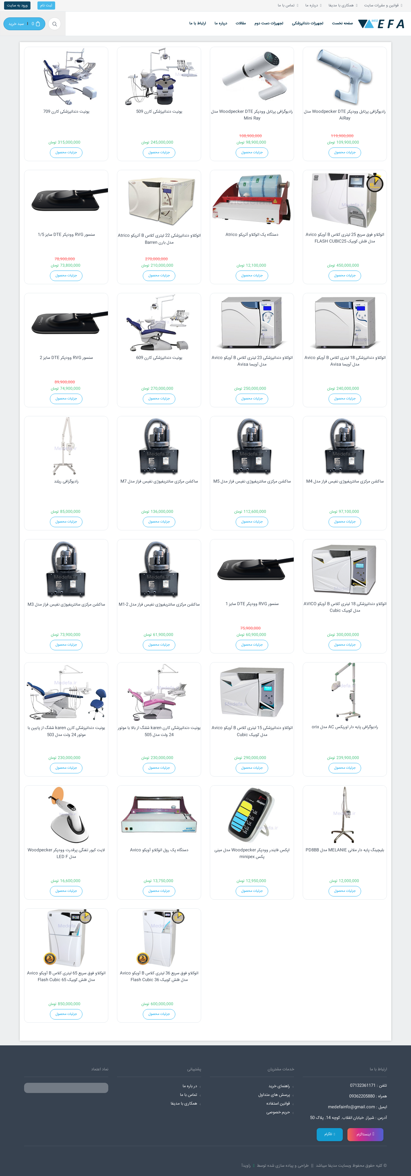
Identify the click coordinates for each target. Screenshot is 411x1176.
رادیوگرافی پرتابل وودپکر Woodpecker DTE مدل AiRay (345, 115)
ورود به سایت (17, 5)
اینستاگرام (365, 1134)
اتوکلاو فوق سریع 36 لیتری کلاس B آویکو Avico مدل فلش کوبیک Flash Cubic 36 (159, 977)
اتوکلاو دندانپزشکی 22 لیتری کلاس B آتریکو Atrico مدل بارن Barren (159, 239)
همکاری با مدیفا (343, 5)
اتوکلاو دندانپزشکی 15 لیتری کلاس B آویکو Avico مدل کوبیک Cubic (252, 731)
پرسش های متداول (274, 1095)
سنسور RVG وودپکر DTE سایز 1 (252, 604)
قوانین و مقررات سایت (383, 5)
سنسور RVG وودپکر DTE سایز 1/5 (66, 235)
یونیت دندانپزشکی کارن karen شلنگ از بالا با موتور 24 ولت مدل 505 (159, 731)
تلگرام (330, 1134)
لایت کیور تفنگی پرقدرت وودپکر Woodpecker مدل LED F (66, 853)
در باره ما (190, 1086)
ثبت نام (46, 5)
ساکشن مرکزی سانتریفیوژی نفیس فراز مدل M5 (252, 481)
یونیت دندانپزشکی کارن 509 (159, 112)
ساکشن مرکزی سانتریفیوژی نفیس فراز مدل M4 (345, 481)
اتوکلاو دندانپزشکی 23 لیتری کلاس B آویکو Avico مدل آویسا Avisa (252, 361)
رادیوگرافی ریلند (66, 481)
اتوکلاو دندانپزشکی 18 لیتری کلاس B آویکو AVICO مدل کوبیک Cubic (345, 607)
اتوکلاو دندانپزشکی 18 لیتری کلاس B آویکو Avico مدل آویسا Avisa (344, 361)
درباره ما (313, 5)
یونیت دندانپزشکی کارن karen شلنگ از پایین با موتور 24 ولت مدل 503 (66, 731)
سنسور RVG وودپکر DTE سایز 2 (66, 358)
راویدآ (247, 1166)
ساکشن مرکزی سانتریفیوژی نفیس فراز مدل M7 (159, 481)
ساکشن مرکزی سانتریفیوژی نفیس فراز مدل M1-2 (159, 604)
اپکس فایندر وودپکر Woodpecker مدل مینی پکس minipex (251, 853)
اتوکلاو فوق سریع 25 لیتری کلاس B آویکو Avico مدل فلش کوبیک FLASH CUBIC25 (345, 238)
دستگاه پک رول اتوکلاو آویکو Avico (159, 850)
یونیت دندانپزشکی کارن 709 (66, 112)
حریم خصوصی (278, 1112)
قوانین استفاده (278, 1104)
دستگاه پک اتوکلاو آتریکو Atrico (252, 235)
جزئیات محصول (66, 152)
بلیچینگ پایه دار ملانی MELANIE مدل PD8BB (345, 850)
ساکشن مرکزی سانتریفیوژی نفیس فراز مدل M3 (66, 604)
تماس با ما (288, 5)
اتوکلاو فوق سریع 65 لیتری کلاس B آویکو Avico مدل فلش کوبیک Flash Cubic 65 (66, 977)
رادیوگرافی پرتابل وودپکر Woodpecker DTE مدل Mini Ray (252, 115)
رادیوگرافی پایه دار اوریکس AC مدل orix (345, 727)
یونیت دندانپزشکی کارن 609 (159, 358)
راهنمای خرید (279, 1086)
